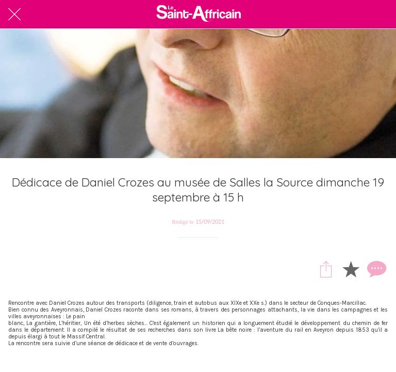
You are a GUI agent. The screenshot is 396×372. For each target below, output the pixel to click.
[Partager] (326, 268)
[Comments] (375, 268)
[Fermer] (14, 14)
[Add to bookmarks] (350, 268)
